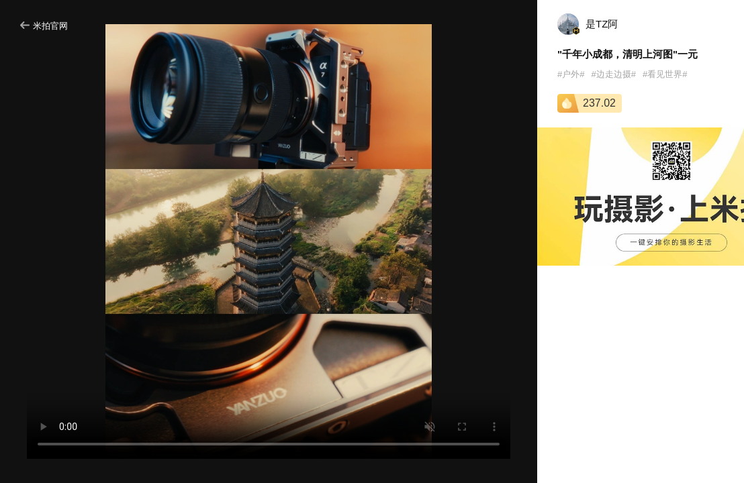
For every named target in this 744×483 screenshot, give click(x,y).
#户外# (570, 74)
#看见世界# (665, 74)
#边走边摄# (613, 74)
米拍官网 (44, 26)
